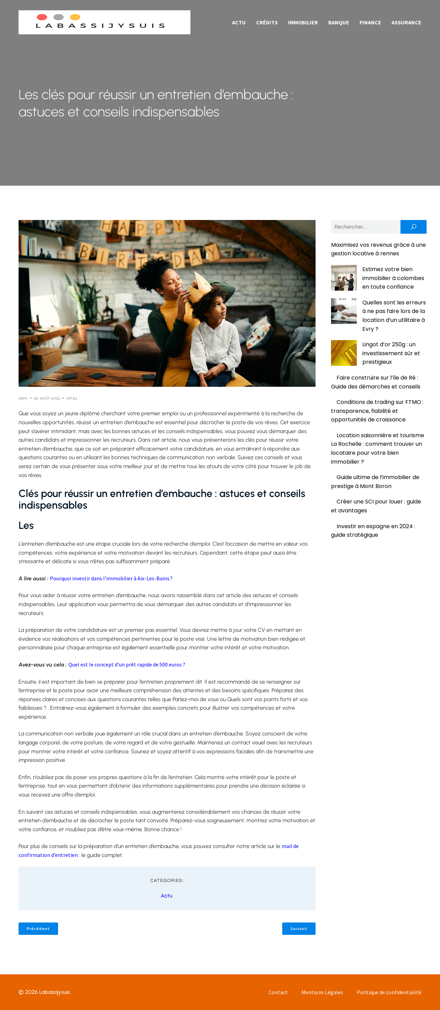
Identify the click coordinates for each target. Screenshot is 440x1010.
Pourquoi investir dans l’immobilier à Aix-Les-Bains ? (111, 578)
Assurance (406, 22)
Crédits (267, 22)
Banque (338, 22)
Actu (239, 22)
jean (23, 398)
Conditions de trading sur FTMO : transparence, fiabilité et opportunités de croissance (377, 384)
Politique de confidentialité (389, 992)
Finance (370, 22)
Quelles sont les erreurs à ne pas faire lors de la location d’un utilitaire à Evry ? (378, 302)
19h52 (71, 398)
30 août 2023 (47, 398)
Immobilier (303, 22)
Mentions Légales (322, 992)
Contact (278, 992)
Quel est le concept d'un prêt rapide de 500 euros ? (126, 664)
